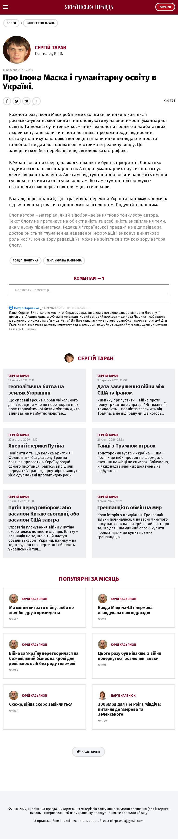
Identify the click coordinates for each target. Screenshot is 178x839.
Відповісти (15, 329)
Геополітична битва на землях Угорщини (36, 389)
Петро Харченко (26, 308)
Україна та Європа (64, 260)
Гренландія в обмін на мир (129, 507)
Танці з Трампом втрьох (126, 446)
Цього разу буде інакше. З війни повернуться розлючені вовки (129, 656)
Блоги (11, 23)
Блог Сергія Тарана (40, 23)
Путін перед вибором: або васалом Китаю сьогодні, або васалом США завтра (43, 513)
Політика (25, 260)
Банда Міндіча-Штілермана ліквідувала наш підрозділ (125, 610)
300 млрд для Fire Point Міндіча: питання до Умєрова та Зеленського (129, 709)
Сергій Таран (51, 47)
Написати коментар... (89, 290)
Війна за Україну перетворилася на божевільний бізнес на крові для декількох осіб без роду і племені (43, 658)
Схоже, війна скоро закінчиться (41, 704)
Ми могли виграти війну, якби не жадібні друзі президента (41, 610)
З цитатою (30, 329)
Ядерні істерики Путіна (36, 446)
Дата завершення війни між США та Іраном (131, 389)
